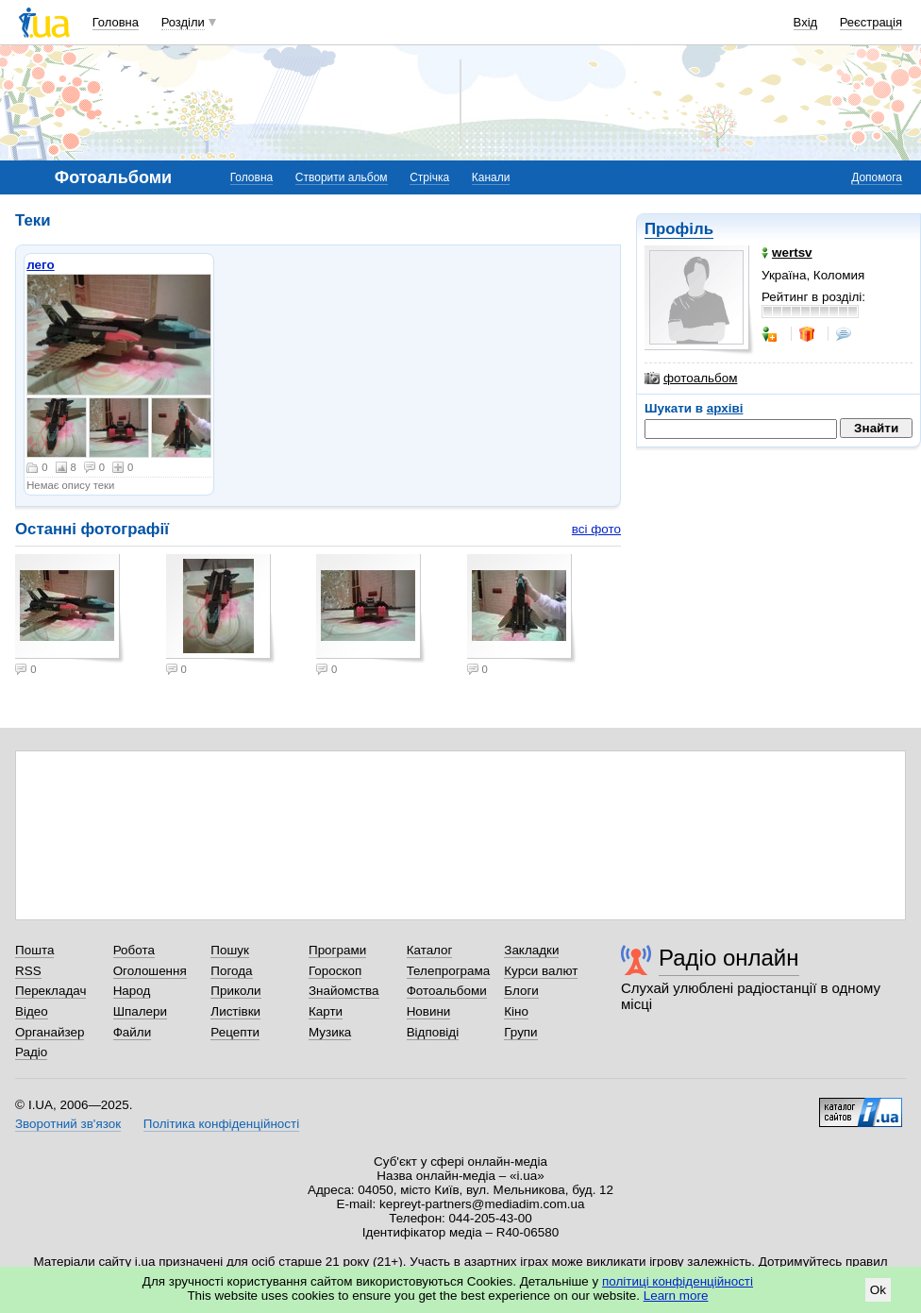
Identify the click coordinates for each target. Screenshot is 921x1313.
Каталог (430, 950)
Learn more (676, 1295)
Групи (520, 1032)
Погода (231, 971)
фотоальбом (691, 378)
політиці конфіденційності (677, 1281)
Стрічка (429, 177)
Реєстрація (871, 22)
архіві (725, 408)
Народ (132, 991)
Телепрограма (449, 971)
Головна (115, 22)
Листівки (235, 1011)
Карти (326, 1011)
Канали (491, 177)
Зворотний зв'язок (68, 1124)
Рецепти (235, 1032)
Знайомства (344, 991)
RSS (28, 971)
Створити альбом (341, 177)
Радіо (31, 1052)
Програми (337, 950)
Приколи (235, 991)
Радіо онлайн (729, 957)
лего (40, 265)
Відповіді (433, 1032)
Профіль (679, 229)
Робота (134, 950)
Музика (330, 1032)
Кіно (516, 1011)
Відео (31, 1011)
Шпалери (140, 1011)
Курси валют (541, 971)
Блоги (521, 991)
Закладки (531, 950)
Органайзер (49, 1032)
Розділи (183, 22)
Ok (878, 1290)
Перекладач (50, 991)
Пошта (34, 950)
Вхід (806, 22)
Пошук (229, 950)
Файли (132, 1032)
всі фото (596, 529)
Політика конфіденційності (221, 1124)
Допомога (876, 177)
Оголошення (150, 971)
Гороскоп (335, 971)
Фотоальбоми (447, 991)
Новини (429, 1011)
